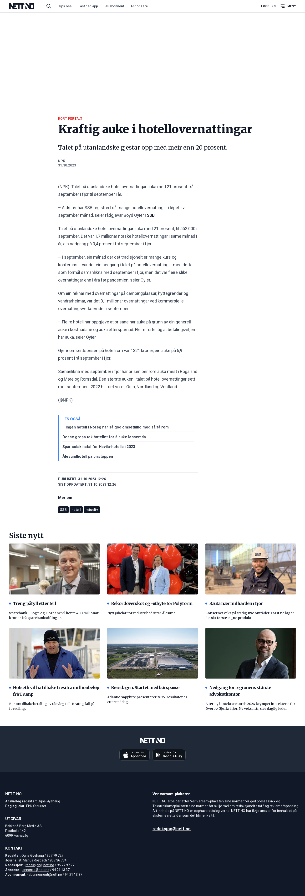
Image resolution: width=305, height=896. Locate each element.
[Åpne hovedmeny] (288, 6)
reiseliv (92, 510)
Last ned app (88, 6)
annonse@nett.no (35, 870)
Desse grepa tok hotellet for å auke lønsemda (104, 437)
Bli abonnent (114, 6)
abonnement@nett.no (45, 874)
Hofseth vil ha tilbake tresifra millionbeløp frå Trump (54, 691)
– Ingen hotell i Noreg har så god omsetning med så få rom (115, 427)
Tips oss (65, 6)
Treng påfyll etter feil (32, 603)
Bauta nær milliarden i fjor (234, 603)
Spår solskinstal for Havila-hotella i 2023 (98, 446)
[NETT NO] (25, 6)
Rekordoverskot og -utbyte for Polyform (150, 603)
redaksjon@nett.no (39, 865)
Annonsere (139, 6)
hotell (76, 510)
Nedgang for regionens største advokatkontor (238, 691)
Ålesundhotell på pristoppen (87, 456)
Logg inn (268, 6)
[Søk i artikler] (49, 6)
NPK (61, 161)
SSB (151, 215)
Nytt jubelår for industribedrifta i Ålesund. (141, 613)
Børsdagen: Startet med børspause (143, 687)
